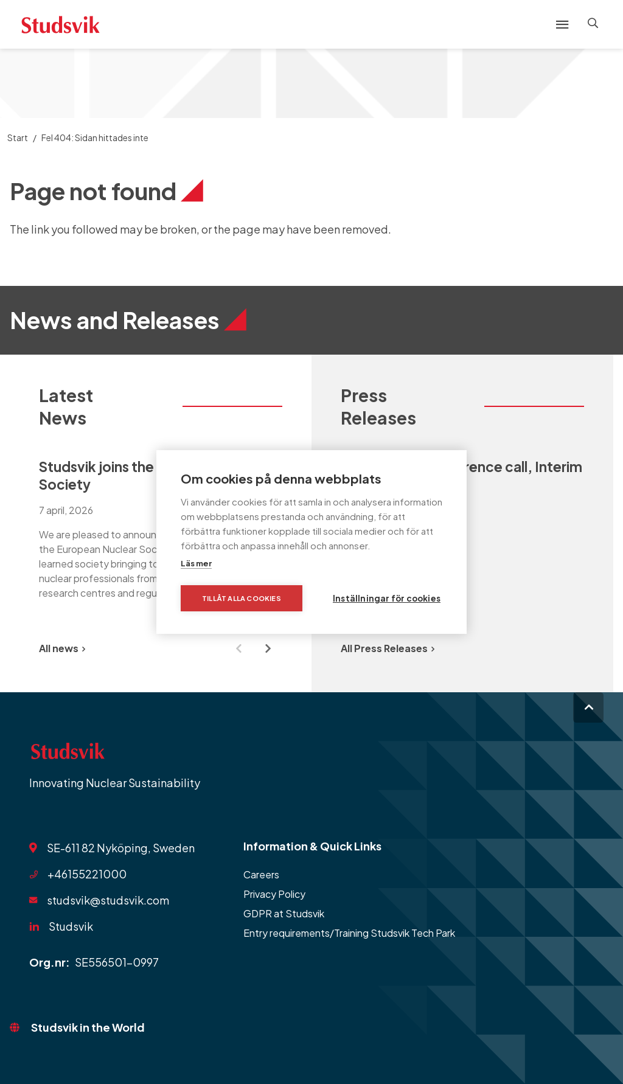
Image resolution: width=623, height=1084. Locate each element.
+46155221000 (87, 874)
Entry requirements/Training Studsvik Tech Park (349, 932)
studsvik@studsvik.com (108, 900)
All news (62, 648)
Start (17, 137)
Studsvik (71, 926)
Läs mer (196, 563)
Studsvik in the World (88, 1027)
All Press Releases (387, 648)
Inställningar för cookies (386, 598)
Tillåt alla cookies (241, 598)
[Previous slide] (238, 648)
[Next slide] (267, 648)
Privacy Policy (274, 894)
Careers (261, 874)
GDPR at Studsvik (283, 913)
